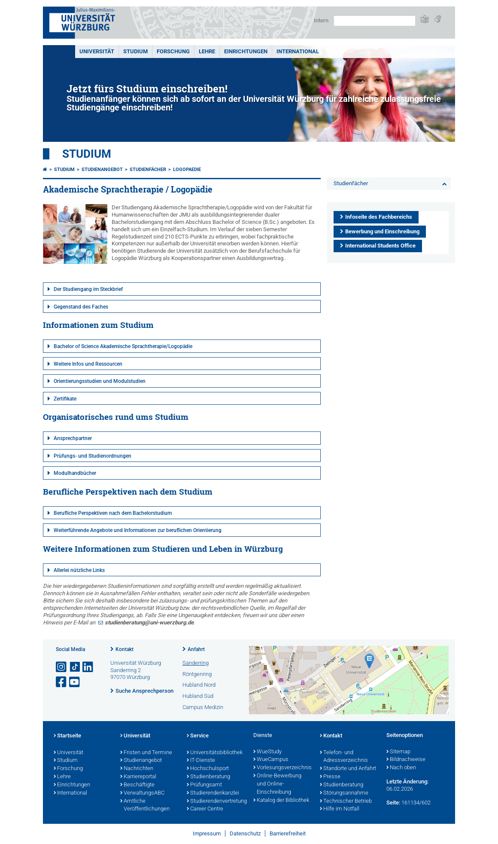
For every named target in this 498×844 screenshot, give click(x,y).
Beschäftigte (137, 785)
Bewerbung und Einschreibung (382, 231)
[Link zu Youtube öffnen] (75, 682)
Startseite (67, 736)
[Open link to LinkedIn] (88, 667)
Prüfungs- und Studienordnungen (92, 456)
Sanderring (195, 663)
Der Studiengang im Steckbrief (88, 289)
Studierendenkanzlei (213, 793)
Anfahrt (196, 649)
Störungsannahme (344, 793)
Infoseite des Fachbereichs (378, 217)
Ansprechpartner (73, 438)
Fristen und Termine (146, 753)
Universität (96, 51)
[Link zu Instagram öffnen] (62, 667)
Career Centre (205, 809)
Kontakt (124, 649)
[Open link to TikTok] (75, 667)
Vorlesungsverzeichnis (282, 768)
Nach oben (401, 768)
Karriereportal (138, 777)
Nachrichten (136, 769)
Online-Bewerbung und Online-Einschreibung (277, 784)
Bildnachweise (405, 760)
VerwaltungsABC (142, 793)
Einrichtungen (245, 51)
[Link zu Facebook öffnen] (62, 682)
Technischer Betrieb (346, 801)
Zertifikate (65, 399)
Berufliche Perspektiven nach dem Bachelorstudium (113, 513)
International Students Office (380, 245)
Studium (135, 51)
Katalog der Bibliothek (281, 800)
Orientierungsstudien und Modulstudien (100, 381)
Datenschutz (245, 833)
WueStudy (267, 752)
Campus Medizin (202, 707)
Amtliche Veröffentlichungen (145, 805)
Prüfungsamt (204, 785)
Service (198, 736)
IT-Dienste (201, 760)
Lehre (207, 51)
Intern (321, 20)
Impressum (207, 833)
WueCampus (270, 760)
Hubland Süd (197, 696)
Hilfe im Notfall (339, 809)
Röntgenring (197, 674)
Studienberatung (208, 777)
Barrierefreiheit (288, 833)
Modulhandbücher (75, 473)
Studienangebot (102, 169)
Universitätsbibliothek (215, 753)
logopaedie (187, 169)
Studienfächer (148, 169)
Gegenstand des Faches (81, 307)
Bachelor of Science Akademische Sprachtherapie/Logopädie (123, 346)
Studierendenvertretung (216, 801)
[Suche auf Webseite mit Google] (374, 21)
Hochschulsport (208, 769)
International (297, 51)
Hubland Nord (199, 685)
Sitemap (398, 752)
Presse (330, 777)
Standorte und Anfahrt (348, 769)
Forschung (173, 51)
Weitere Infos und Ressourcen (88, 364)
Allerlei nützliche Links (79, 570)
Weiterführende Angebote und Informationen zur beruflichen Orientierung (138, 530)
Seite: (393, 802)
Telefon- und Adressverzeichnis (344, 757)
